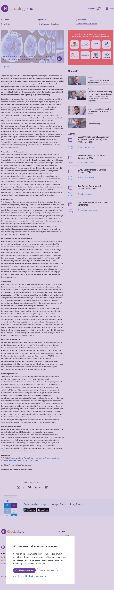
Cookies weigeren (47, 570)
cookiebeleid (27, 576)
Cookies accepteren (24, 570)
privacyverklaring (40, 576)
